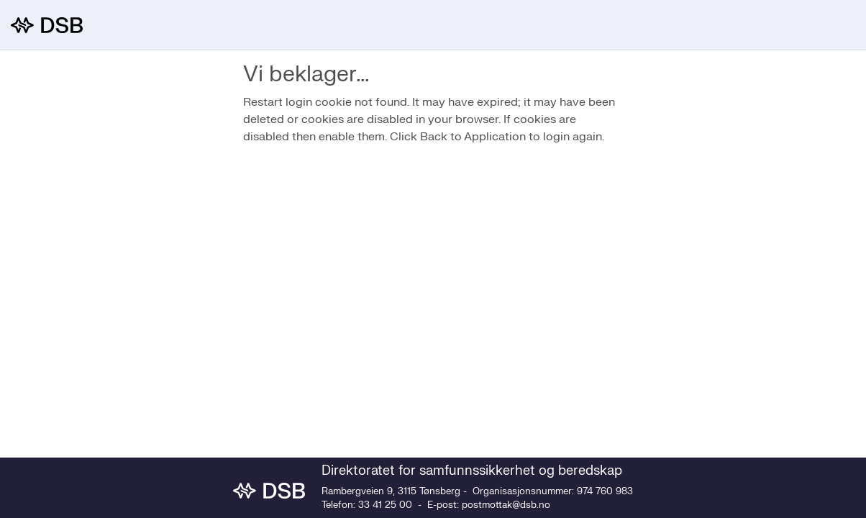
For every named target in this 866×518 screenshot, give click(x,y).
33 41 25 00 (385, 505)
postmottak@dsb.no (506, 505)
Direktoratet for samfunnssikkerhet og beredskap (472, 471)
